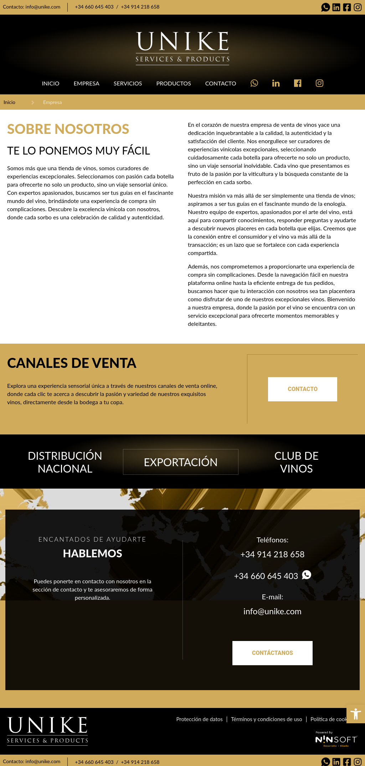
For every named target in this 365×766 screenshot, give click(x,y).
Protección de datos (201, 716)
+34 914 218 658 (140, 7)
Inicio (50, 83)
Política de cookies (332, 716)
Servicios (128, 83)
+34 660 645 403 (94, 7)
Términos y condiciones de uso (268, 716)
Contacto (220, 83)
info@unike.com (43, 7)
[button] (355, 714)
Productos (173, 83)
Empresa (86, 83)
